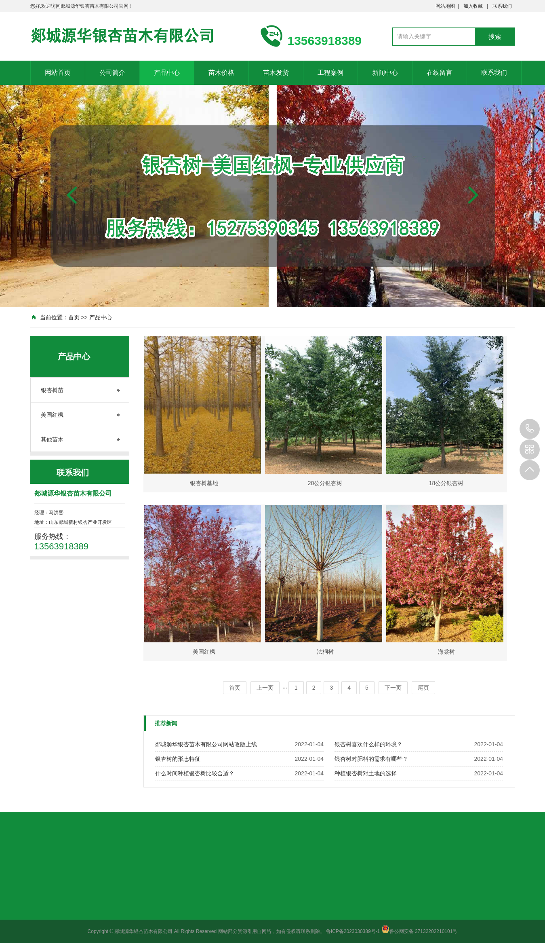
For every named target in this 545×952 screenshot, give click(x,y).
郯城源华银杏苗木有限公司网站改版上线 (206, 744)
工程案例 (330, 72)
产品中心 (167, 72)
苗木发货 (276, 72)
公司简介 (112, 72)
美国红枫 (52, 415)
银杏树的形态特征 (177, 759)
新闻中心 (385, 72)
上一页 (265, 687)
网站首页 (58, 72)
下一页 (393, 687)
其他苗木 (52, 439)
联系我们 (502, 6)
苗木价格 (221, 72)
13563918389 (530, 429)
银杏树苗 (52, 390)
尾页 (423, 687)
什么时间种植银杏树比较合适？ (194, 773)
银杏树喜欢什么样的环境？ (368, 744)
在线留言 (439, 72)
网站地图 (445, 6)
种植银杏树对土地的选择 (366, 773)
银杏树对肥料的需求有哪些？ (371, 759)
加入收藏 (473, 6)
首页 (74, 317)
